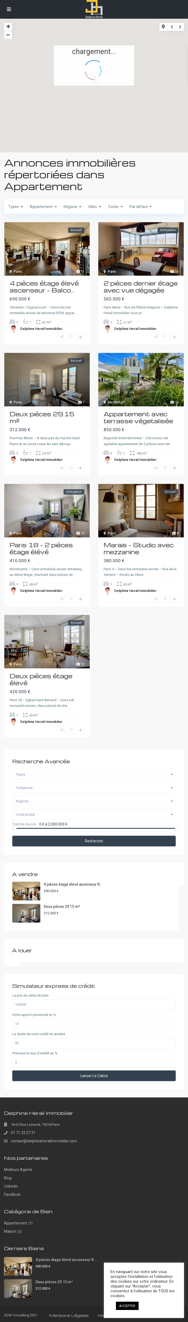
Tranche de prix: (24, 824)
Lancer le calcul (94, 1076)
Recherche (94, 841)
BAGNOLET (116, 402)
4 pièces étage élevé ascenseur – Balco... (44, 286)
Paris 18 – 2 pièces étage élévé (41, 548)
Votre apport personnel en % (34, 1015)
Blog (7, 1178)
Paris (18, 271)
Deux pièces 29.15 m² (42, 417)
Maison (10, 1231)
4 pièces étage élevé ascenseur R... (73, 884)
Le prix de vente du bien (30, 995)
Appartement (15, 1223)
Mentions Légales (69, 1315)
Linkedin (11, 1186)
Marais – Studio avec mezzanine (139, 548)
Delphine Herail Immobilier (41, 329)
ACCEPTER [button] (127, 1306)
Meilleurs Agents (18, 1169)
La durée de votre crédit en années (38, 1034)
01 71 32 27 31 (23, 1133)
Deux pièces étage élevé (41, 679)
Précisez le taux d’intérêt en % (34, 1053)
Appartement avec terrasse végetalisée (138, 417)
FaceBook (12, 1194)
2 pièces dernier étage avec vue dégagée (141, 286)
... (76, 313)
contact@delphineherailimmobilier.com (44, 1141)
